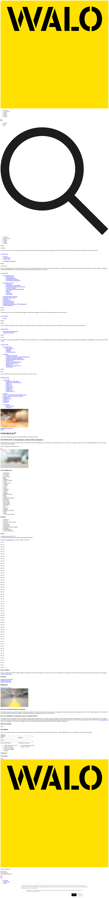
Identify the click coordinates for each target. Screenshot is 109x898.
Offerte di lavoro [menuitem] (10, 348)
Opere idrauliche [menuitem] (7, 300)
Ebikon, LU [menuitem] (8, 383)
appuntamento (9, 539)
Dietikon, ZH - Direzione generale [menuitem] (13, 382)
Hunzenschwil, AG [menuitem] (10, 391)
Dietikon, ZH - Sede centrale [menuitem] (12, 381)
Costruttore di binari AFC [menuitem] (12, 355)
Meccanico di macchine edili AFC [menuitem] (13, 361)
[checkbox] (9, 748)
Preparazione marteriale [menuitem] (8, 301)
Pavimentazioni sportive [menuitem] (8, 302)
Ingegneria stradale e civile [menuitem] (9, 297)
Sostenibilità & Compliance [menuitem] (9, 261)
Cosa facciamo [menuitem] (6, 881)
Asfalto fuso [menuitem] (9, 284)
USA (4, 124)
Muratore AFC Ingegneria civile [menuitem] (13, 365)
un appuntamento (38, 713)
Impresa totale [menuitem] (9, 294)
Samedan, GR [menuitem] (6, 397)
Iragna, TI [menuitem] (5, 393)
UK (4, 125)
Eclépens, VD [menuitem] (9, 385)
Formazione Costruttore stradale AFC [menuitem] (14, 358)
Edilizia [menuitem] (8, 291)
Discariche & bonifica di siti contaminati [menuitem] (15, 289)
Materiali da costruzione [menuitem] (8, 332)
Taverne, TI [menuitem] (5, 399)
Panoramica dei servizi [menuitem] (8, 283)
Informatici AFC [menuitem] (9, 360)
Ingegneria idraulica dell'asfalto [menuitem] (10, 296)
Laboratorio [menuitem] (6, 299)
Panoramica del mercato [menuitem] (8, 275)
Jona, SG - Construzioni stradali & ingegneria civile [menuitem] (14, 394)
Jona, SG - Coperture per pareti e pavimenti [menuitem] (13, 396)
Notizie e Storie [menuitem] (6, 258)
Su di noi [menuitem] (5, 256)
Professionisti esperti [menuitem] (10, 352)
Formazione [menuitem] (8, 349)
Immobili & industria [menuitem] (11, 278)
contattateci (9, 721)
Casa (2, 878)
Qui (33, 719)
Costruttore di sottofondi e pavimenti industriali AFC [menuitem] (18, 356)
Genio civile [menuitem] (9, 290)
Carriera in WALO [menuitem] (7, 347)
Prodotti (2, 429)
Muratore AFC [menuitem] (9, 364)
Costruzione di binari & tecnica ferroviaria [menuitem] (15, 286)
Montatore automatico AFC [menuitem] (12, 363)
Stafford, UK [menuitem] (9, 407)
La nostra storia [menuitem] (6, 257)
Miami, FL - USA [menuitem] (10, 405)
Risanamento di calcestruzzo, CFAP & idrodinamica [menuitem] (15, 304)
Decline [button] (79, 894)
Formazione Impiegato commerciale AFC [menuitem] (15, 359)
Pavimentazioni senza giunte (7, 428)
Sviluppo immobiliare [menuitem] (8, 305)
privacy (22, 746)
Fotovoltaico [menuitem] (9, 293)
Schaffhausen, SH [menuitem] (7, 398)
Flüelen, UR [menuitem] (9, 386)
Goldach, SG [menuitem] (9, 388)
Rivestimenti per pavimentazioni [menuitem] (13, 285)
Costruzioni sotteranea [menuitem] (11, 288)
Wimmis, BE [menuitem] (6, 401)
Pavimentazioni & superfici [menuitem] (12, 279)
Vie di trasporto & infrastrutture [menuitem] (13, 280)
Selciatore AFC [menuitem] (9, 366)
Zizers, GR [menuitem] (5, 402)
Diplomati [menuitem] (8, 350)
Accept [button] (74, 894)
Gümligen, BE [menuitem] (9, 390)
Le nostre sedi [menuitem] (6, 380)
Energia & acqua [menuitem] (10, 276)
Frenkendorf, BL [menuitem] (10, 387)
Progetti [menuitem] (5, 318)
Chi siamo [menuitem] (5, 880)
